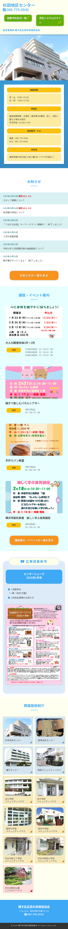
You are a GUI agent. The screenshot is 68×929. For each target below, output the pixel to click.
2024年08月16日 (10, 208)
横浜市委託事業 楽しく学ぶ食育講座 (27, 518)
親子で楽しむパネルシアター (22, 403)
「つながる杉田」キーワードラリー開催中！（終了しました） (33, 224)
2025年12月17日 (10, 244)
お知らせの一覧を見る (34, 275)
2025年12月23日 (10, 220)
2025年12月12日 (10, 256)
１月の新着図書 (10, 236)
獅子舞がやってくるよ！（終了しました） (23, 260)
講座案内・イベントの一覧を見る (34, 540)
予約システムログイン (50, 20)
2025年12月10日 (10, 196)
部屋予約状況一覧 (17, 18)
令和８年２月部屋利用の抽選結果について (23, 248)
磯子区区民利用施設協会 (27, 30)
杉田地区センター (19, 5)
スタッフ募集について (14, 200)
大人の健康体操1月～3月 (20, 342)
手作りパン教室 (14, 460)
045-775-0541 (18, 10)
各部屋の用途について (14, 212)
